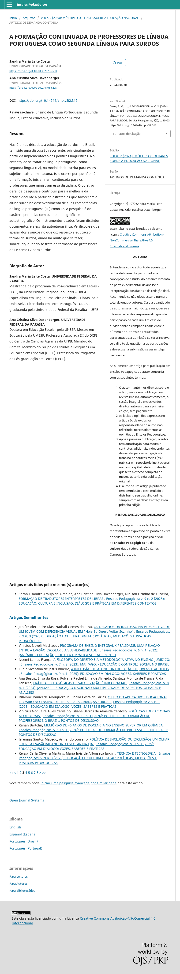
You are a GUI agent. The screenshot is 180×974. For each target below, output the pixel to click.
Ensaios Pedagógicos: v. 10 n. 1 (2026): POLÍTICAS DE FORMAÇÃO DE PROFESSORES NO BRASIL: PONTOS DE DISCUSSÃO (84, 718)
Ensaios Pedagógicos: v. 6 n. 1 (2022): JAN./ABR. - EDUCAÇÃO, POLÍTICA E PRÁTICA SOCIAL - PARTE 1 (88, 652)
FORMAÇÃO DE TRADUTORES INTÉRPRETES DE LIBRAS (61, 598)
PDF (119, 62)
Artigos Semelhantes (28, 617)
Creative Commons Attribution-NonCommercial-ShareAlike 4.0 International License (137, 240)
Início (13, 18)
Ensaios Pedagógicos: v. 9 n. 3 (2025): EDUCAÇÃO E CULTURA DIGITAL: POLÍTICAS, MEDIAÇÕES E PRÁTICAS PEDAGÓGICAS (94, 636)
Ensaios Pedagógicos (31, 4)
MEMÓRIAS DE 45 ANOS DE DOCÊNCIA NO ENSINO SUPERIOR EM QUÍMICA (104, 725)
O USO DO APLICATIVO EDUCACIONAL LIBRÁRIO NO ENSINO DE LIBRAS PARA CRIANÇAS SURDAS (93, 699)
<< (11, 772)
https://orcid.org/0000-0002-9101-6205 (33, 87)
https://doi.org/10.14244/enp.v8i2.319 (48, 100)
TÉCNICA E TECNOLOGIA (137, 753)
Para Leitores (18, 876)
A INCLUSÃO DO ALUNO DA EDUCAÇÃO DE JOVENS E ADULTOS (120, 669)
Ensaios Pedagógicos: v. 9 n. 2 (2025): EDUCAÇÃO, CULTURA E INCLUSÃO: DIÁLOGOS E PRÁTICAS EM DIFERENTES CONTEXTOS (92, 600)
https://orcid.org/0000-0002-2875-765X (33, 71)
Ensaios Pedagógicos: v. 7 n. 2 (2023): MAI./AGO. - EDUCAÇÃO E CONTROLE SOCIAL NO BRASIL (95, 664)
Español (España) (23, 834)
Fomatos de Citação (127, 134)
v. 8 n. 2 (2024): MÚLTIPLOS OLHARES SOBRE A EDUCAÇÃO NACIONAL (90, 18)
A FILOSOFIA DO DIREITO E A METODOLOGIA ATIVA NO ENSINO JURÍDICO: (111, 659)
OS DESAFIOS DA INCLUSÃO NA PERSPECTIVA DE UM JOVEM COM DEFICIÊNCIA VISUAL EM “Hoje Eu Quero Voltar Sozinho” (94, 629)
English (15, 827)
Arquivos (29, 18)
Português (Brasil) (23, 841)
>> (44, 772)
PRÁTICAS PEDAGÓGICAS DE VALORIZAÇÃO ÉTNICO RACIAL (80, 683)
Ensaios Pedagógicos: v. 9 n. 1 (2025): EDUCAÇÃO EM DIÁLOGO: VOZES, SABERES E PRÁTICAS (93, 673)
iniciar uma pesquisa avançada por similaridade (78, 783)
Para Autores (18, 883)
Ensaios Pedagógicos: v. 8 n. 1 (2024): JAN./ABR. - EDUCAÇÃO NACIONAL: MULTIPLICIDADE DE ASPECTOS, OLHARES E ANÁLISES (94, 688)
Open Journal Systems (26, 800)
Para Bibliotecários (22, 890)
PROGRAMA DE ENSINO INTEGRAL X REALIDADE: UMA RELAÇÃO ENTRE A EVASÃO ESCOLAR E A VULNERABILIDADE (89, 647)
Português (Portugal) (25, 848)
